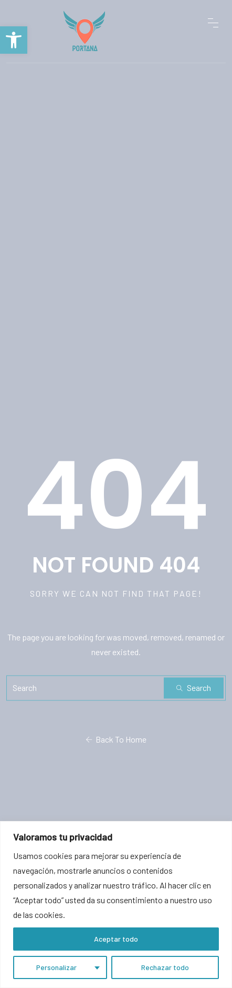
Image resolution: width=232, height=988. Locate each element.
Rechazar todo (165, 967)
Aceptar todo (116, 938)
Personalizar (56, 967)
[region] (116, 904)
